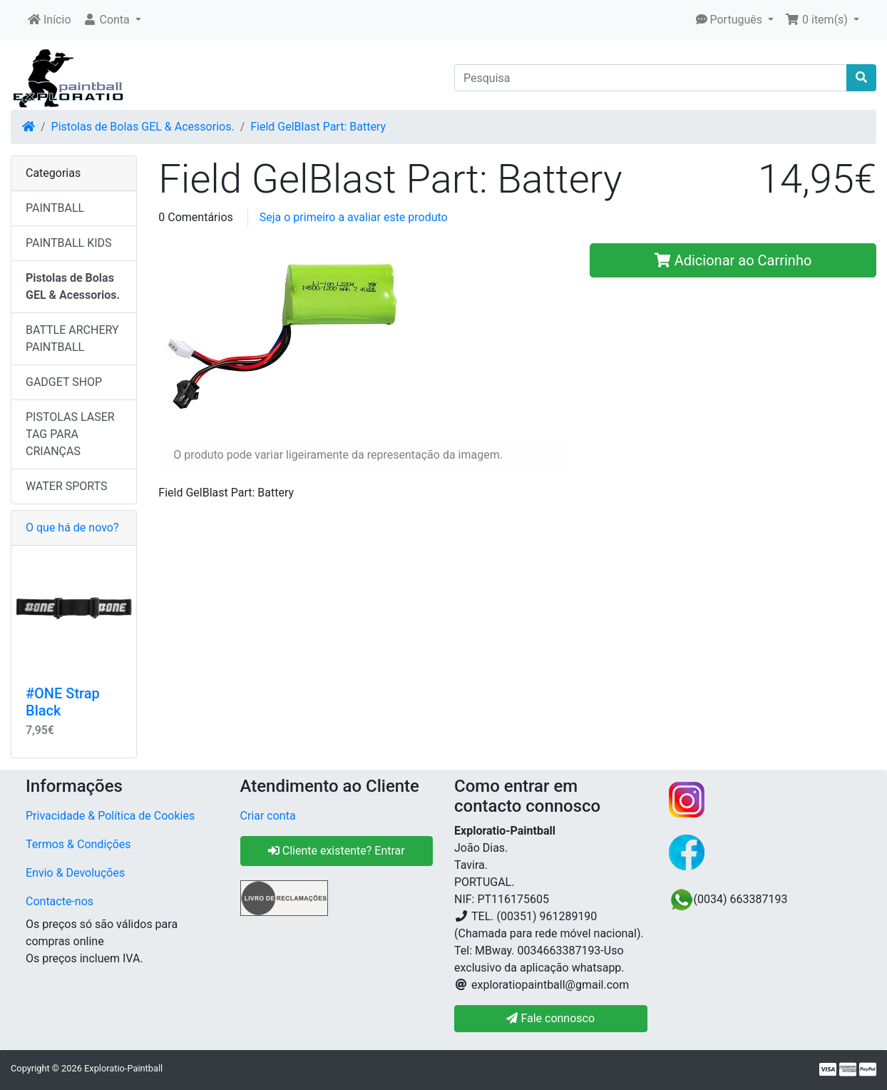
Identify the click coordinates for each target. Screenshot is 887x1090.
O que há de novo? (72, 527)
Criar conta (268, 815)
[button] (112, 20)
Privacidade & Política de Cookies (110, 815)
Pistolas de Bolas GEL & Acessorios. (143, 126)
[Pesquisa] (650, 77)
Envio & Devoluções (75, 873)
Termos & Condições (78, 844)
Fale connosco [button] (550, 1018)
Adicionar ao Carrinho (733, 260)
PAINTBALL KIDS (69, 243)
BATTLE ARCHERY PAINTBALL (72, 338)
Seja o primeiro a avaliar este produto (354, 217)
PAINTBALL (55, 208)
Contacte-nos (59, 901)
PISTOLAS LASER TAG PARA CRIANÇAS (70, 434)
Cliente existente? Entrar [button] (336, 850)
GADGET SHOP (64, 382)
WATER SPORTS (67, 486)
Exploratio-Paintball (123, 1068)
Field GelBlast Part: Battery (318, 126)
